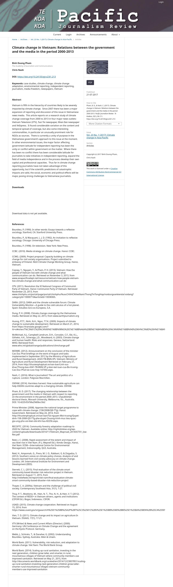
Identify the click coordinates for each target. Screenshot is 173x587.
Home (14, 39)
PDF (90, 82)
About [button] (114, 34)
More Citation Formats (100, 123)
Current (57, 34)
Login (161, 2)
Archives (80, 34)
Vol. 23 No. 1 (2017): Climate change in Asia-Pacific (51, 39)
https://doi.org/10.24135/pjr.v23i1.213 (36, 76)
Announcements (98, 34)
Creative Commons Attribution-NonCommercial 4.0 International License (104, 171)
